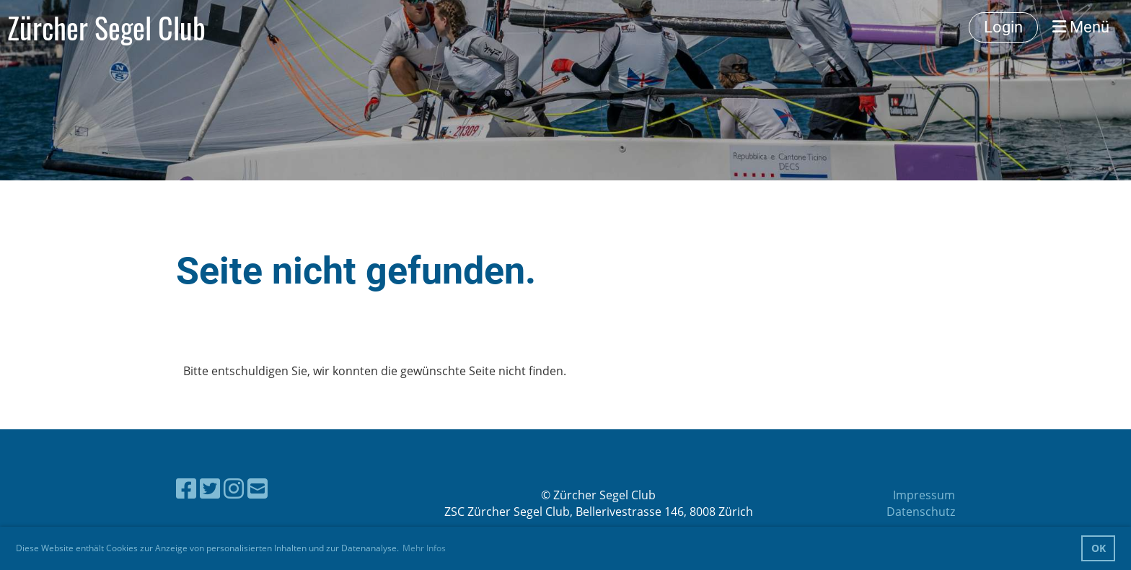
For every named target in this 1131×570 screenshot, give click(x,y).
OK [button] (1098, 548)
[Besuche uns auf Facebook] (186, 488)
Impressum (924, 495)
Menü (1080, 27)
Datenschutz (920, 511)
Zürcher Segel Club (106, 27)
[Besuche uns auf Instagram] (234, 488)
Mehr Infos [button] (424, 548)
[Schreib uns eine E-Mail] (257, 488)
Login (1003, 27)
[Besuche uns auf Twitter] (210, 488)
